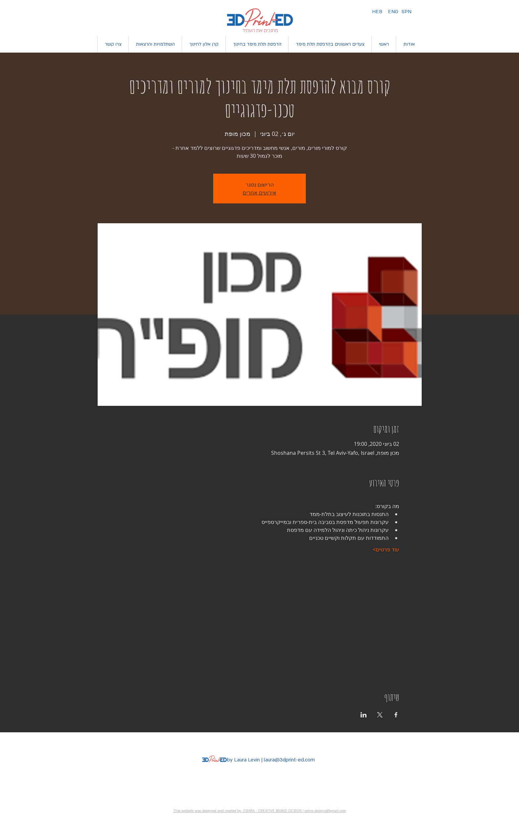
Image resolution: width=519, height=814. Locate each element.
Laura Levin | (248, 759)
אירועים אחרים (259, 192)
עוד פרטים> (386, 549)
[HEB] (377, 12)
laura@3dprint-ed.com (289, 759)
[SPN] (406, 12)
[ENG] (393, 12)
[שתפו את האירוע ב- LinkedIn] (363, 714)
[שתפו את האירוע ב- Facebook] (396, 714)
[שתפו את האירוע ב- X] (380, 714)
